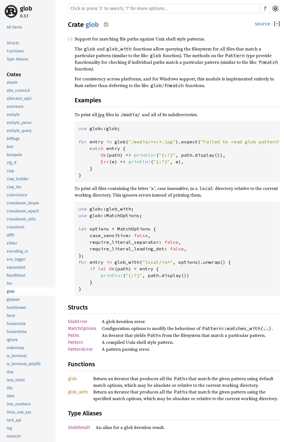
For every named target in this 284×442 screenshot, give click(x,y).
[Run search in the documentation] (163, 8)
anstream (15, 106)
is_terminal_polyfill (23, 364)
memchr (14, 436)
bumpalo (14, 155)
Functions (15, 51)
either (12, 243)
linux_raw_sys (19, 412)
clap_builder (18, 179)
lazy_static (16, 380)
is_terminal (17, 356)
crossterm (15, 227)
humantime (17, 331)
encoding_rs (17, 251)
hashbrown (16, 307)
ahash (12, 82)
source (262, 24)
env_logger (16, 259)
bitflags (13, 138)
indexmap (15, 348)
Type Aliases (18, 59)
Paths (73, 335)
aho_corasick (18, 90)
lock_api (14, 420)
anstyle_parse (19, 122)
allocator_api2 (19, 98)
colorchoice (17, 195)
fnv (9, 283)
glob (26, 8)
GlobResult (79, 427)
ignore (12, 339)
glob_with (78, 392)
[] (277, 24)
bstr (10, 146)
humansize (16, 323)
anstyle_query (19, 130)
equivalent (16, 267)
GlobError (77, 321)
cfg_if (11, 163)
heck (11, 315)
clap (10, 171)
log (9, 428)
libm (10, 396)
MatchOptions (82, 328)
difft (10, 235)
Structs (13, 43)
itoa (10, 372)
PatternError (80, 349)
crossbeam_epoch (23, 211)
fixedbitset (16, 275)
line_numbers (19, 404)
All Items (14, 27)
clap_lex (14, 187)
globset (13, 299)
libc (10, 388)
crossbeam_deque (23, 203)
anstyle (13, 114)
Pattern (75, 342)
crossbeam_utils (21, 219)
